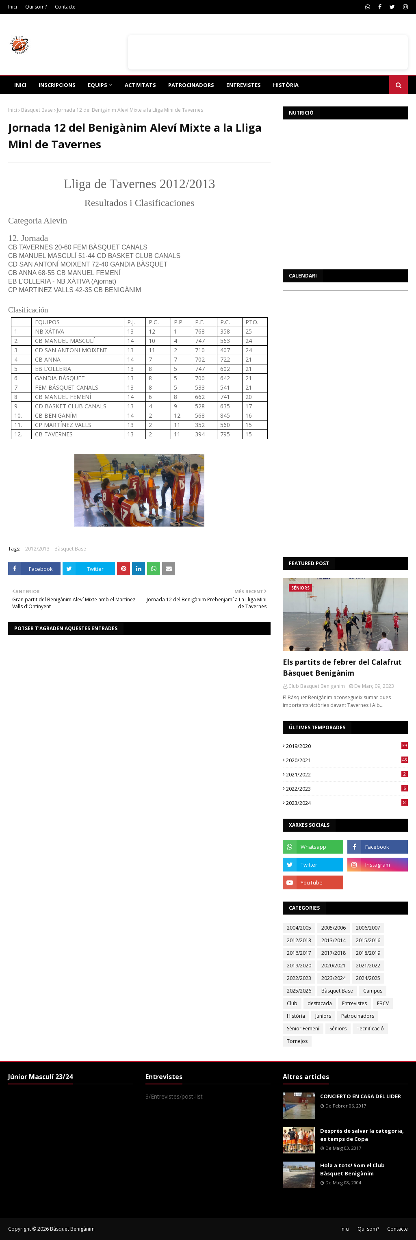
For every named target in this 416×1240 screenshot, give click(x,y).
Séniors (338, 1028)
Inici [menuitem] (20, 85)
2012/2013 (37, 548)
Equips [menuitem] (97, 85)
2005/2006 (333, 927)
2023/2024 (347, 802)
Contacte (65, 6)
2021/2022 (347, 774)
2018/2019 (368, 953)
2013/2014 (333, 940)
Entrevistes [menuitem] (243, 85)
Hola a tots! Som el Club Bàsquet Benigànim (352, 1169)
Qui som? (36, 6)
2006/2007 (368, 927)
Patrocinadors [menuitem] (191, 85)
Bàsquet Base (37, 109)
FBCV (383, 1003)
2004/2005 (299, 927)
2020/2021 (347, 760)
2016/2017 (299, 953)
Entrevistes (354, 1003)
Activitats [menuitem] (140, 85)
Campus (372, 990)
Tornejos (297, 1041)
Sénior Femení (303, 1028)
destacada (320, 1003)
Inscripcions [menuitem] (57, 85)
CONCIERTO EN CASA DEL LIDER (360, 1096)
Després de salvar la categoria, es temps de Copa (362, 1134)
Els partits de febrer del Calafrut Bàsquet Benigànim (342, 667)
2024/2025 (368, 978)
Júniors (323, 1015)
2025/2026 (299, 990)
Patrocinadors (357, 1015)
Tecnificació (370, 1028)
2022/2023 (347, 788)
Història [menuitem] (286, 85)
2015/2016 (368, 940)
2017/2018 (333, 953)
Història (296, 1015)
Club (292, 1003)
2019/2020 (347, 746)
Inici (12, 6)
